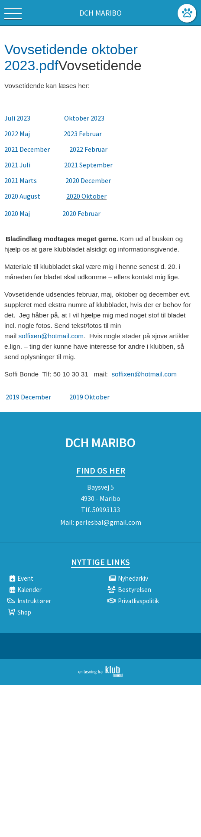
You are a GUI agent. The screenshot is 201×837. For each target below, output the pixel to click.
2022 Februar (88, 149)
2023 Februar (83, 133)
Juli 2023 (17, 118)
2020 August (22, 196)
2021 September (88, 164)
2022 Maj (17, 133)
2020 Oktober (86, 196)
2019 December (29, 396)
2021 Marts (21, 180)
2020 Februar (81, 213)
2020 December (88, 180)
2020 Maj (17, 213)
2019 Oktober (90, 396)
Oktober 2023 (84, 118)
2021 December (27, 149)
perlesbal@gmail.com (108, 522)
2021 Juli (18, 164)
